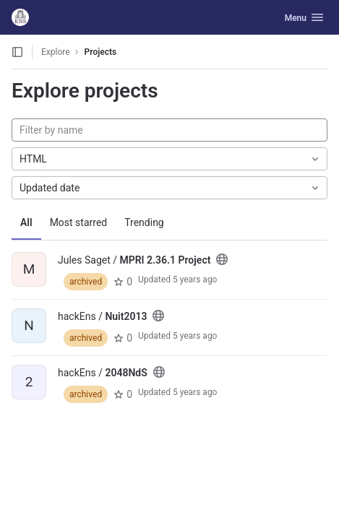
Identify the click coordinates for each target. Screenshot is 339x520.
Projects (101, 52)
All (26, 222)
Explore (55, 52)
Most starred (79, 222)
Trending (144, 222)
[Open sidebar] (17, 52)
